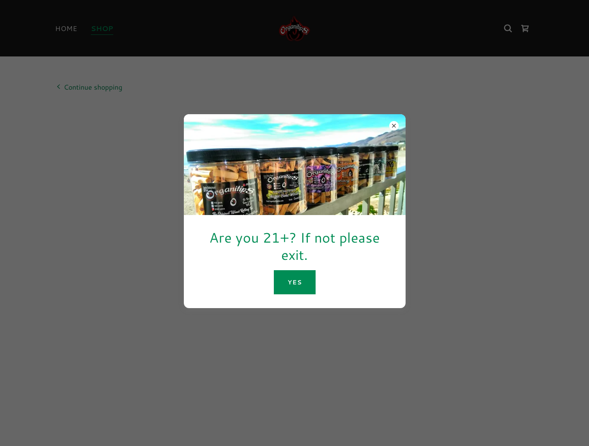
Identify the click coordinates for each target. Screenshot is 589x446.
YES (295, 282)
